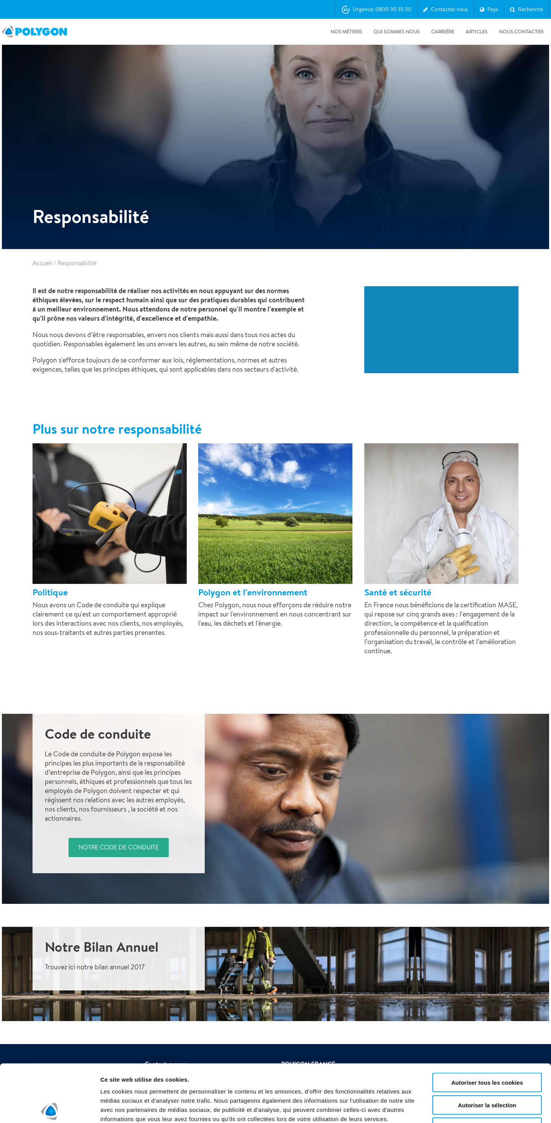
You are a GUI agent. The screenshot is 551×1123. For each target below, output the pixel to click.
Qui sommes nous (396, 31)
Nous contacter (521, 31)
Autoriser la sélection (487, 1045)
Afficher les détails (421, 1108)
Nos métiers (346, 31)
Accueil (42, 263)
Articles (476, 31)
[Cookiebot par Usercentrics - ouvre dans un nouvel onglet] (49, 1108)
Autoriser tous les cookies (487, 1023)
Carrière (442, 31)
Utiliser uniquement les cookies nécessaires (487, 1070)
